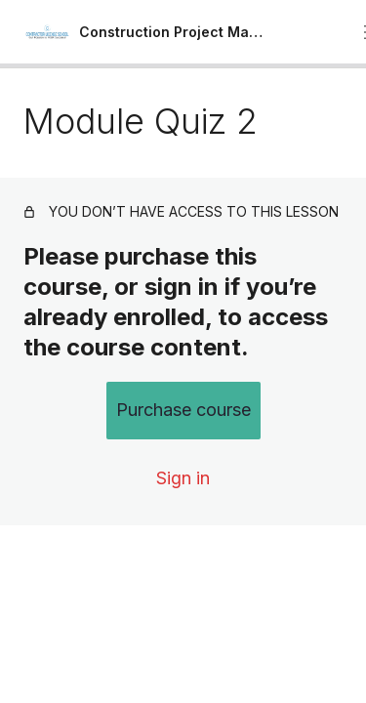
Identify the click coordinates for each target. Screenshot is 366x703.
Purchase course (183, 409)
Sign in (183, 478)
